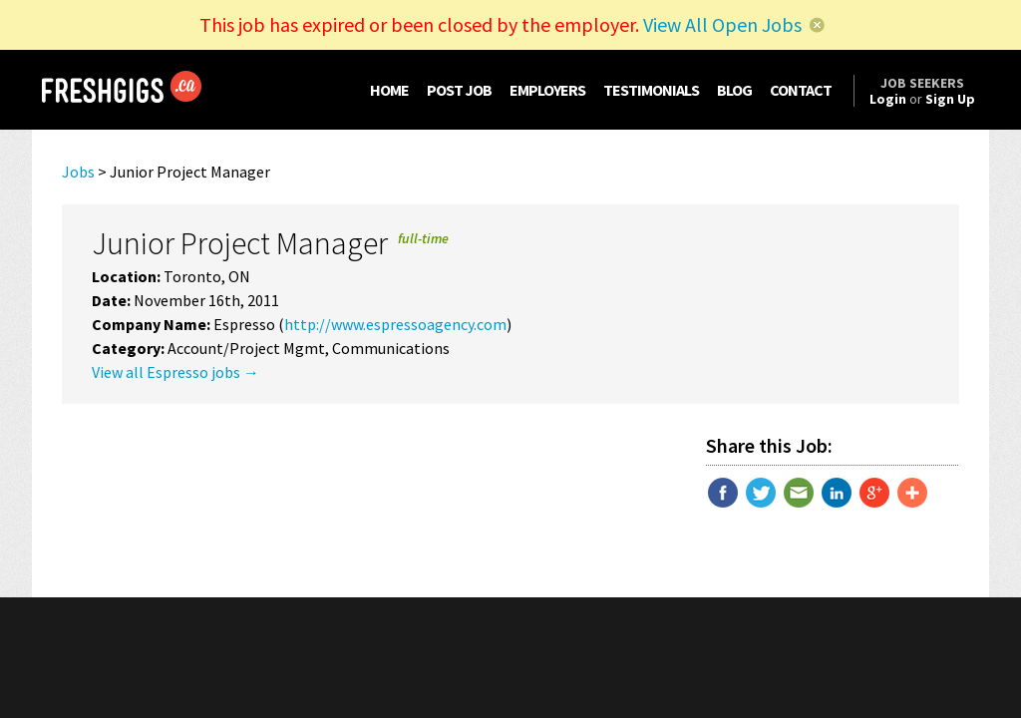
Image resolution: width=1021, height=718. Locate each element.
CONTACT (801, 90)
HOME (389, 90)
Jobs (78, 171)
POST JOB (459, 90)
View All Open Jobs (722, 24)
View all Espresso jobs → (175, 372)
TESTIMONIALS (651, 90)
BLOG (734, 90)
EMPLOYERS (547, 90)
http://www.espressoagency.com (395, 324)
